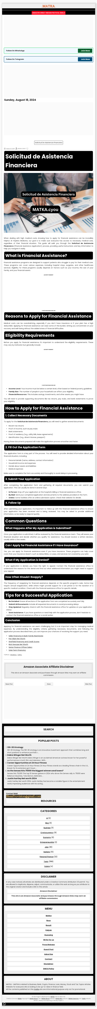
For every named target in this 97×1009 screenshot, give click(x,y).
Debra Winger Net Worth (19, 755)
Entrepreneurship (47, 842)
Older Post (88, 684)
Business (47, 828)
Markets (47, 852)
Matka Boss (59, 998)
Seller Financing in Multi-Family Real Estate (26, 636)
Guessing (48, 935)
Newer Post (9, 684)
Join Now (85, 50)
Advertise (48, 954)
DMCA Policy (48, 969)
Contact (48, 959)
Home (49, 684)
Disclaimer (48, 964)
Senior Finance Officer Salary (20, 647)
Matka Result (45, 998)
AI (47, 818)
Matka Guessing (74, 998)
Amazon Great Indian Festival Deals (48, 13)
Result (48, 925)
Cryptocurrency (46, 832)
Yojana (47, 866)
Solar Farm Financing (17, 650)
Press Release (48, 944)
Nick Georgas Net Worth (18, 644)
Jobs (46, 847)
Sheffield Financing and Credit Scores (24, 641)
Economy (47, 837)
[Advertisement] (48, 31)
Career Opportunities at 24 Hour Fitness (27, 763)
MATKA (53, 997)
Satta (84, 998)
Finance (13, 655)
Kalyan (49, 930)
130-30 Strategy (15, 747)
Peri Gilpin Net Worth (17, 638)
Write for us (48, 940)
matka (36, 989)
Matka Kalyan (34, 998)
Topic (19, 655)
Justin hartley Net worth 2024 (22, 778)
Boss (48, 920)
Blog (47, 823)
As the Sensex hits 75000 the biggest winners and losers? (35, 770)
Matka (48, 916)
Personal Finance (46, 856)
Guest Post (48, 949)
